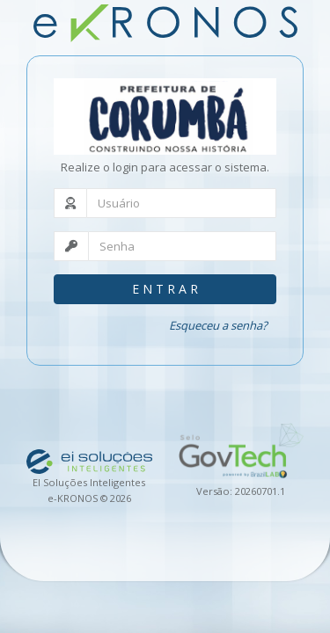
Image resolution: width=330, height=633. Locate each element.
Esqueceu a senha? (218, 325)
